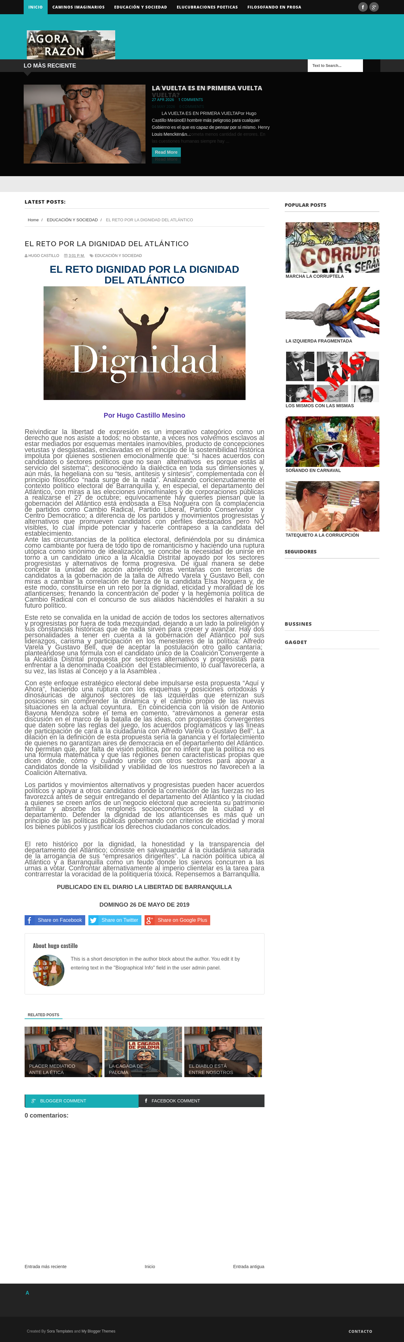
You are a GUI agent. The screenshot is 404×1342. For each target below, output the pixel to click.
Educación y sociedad (140, 7)
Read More (166, 152)
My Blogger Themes (98, 1331)
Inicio (35, 7)
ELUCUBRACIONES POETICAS (207, 7)
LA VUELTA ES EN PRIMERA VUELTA (207, 88)
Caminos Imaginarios (78, 7)
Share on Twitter (113, 920)
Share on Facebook (53, 920)
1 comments (190, 99)
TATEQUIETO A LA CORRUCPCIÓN (322, 535)
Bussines (298, 623)
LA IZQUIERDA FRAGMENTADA (319, 340)
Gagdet (296, 642)
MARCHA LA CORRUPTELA (315, 276)
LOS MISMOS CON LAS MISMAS (320, 405)
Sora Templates (60, 1331)
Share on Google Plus (176, 920)
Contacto (360, 1331)
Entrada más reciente (46, 1266)
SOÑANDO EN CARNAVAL (313, 470)
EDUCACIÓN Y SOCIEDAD (118, 255)
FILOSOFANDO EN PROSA (274, 7)
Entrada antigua (248, 1266)
